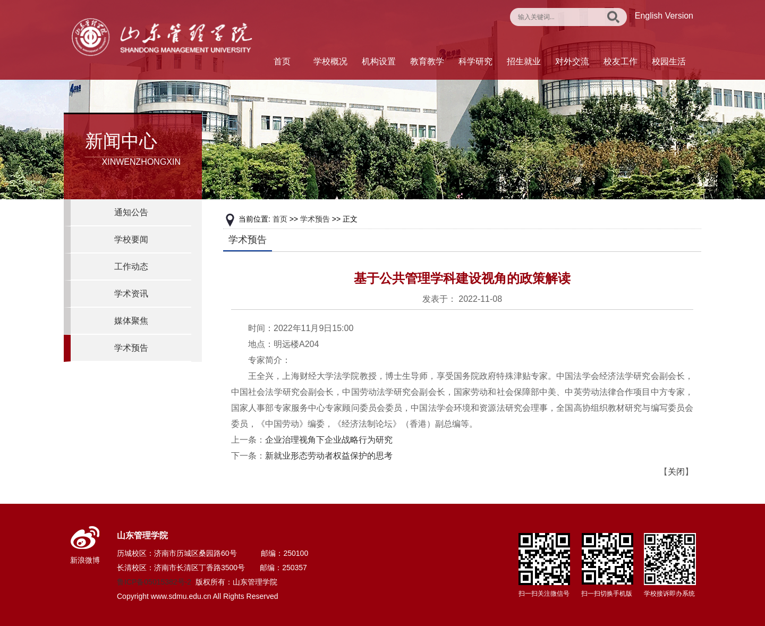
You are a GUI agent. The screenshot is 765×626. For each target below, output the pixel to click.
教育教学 (427, 61)
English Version (664, 15)
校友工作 (621, 61)
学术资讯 (131, 293)
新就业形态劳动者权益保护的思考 (329, 455)
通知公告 (131, 212)
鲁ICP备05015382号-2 (154, 582)
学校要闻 (131, 239)
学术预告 (131, 347)
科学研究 (475, 61)
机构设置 (379, 61)
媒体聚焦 (131, 320)
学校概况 (330, 61)
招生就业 (524, 61)
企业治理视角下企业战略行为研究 (329, 439)
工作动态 (131, 266)
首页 (282, 61)
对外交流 (572, 61)
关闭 (676, 471)
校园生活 (669, 61)
